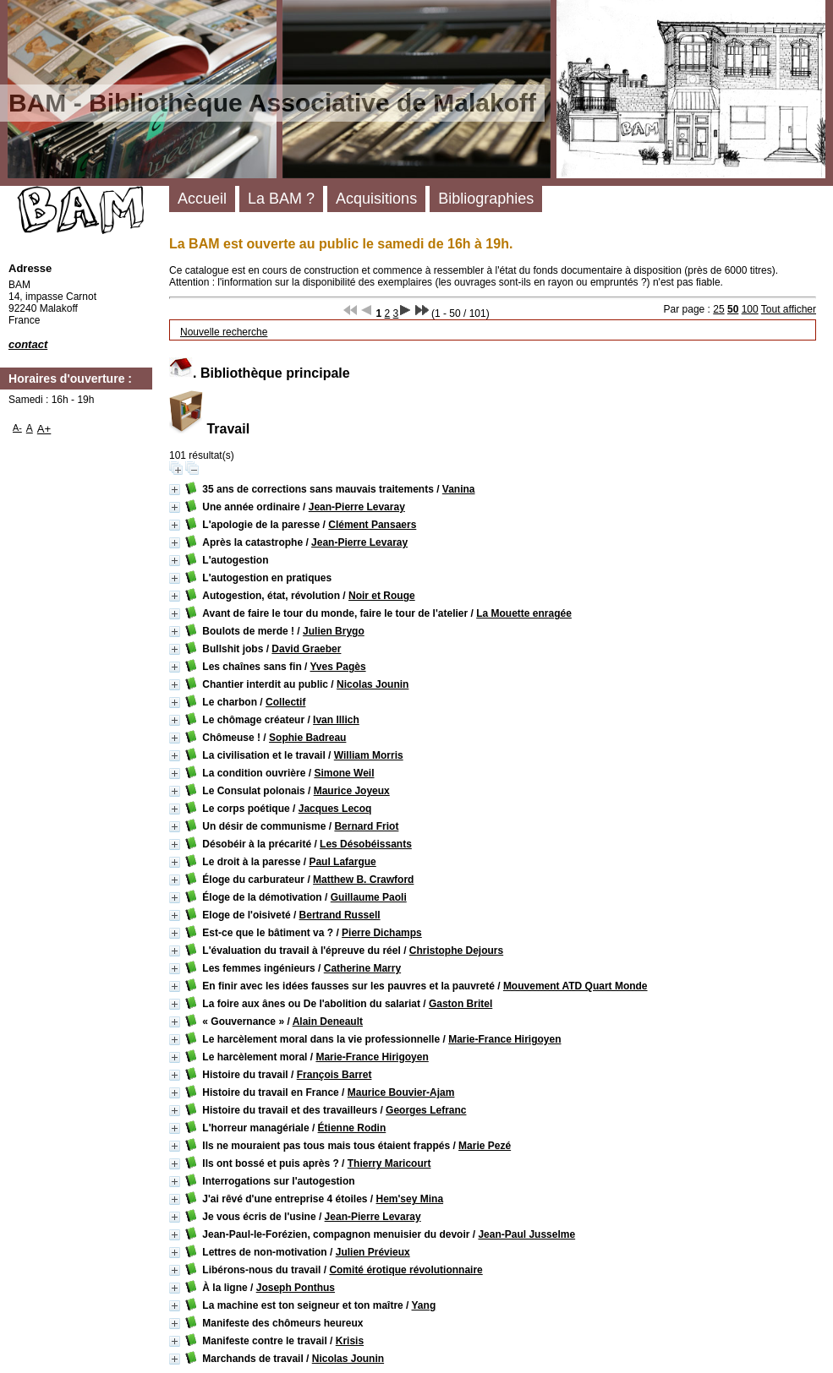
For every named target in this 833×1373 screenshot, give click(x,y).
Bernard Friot (366, 826)
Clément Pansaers (372, 525)
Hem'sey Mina (410, 1199)
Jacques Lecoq (335, 809)
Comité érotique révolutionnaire (405, 1270)
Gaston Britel (460, 1004)
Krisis (350, 1341)
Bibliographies (486, 198)
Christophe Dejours (456, 950)
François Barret (334, 1075)
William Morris (368, 755)
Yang (424, 1305)
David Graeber (306, 649)
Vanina (458, 489)
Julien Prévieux (373, 1252)
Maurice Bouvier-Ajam (401, 1092)
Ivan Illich (336, 720)
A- (17, 427)
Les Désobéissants (366, 844)
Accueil (202, 198)
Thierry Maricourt (389, 1163)
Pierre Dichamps (382, 933)
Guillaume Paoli (369, 897)
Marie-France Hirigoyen (504, 1039)
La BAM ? (281, 198)
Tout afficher (788, 309)
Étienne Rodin (352, 1128)
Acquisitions (376, 198)
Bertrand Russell (340, 915)
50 (732, 309)
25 (718, 309)
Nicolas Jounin (372, 684)
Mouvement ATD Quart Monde (575, 986)
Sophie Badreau (307, 738)
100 (750, 309)
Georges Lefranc (426, 1110)
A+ (44, 428)
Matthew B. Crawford (363, 879)
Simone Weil (344, 773)
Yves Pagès (338, 667)
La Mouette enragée (524, 613)
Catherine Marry (362, 968)
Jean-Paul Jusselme (526, 1234)
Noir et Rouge (381, 596)
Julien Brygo (333, 631)
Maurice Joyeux (352, 791)
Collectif (285, 702)
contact (27, 344)
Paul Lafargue (342, 862)
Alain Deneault (328, 1021)
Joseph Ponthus (295, 1288)
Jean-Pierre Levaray (357, 507)
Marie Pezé (484, 1146)
